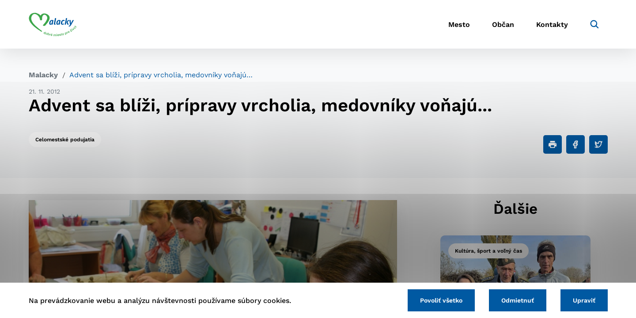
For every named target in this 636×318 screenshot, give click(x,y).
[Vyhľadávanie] (594, 24)
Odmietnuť (517, 300)
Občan (503, 24)
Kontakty (552, 24)
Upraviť (584, 300)
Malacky (43, 75)
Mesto (459, 24)
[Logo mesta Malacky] (53, 24)
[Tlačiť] (552, 144)
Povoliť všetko (441, 300)
